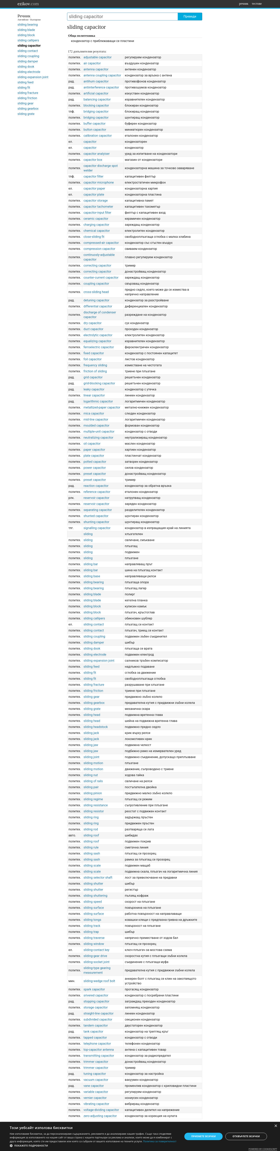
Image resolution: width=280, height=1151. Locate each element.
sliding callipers (28, 40)
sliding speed (92, 901)
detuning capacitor (96, 300)
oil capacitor (92, 443)
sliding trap (91, 932)
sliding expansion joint (33, 77)
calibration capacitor (97, 135)
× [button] (275, 1126)
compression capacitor (99, 249)
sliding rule (90, 847)
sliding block (26, 35)
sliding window (93, 944)
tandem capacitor (95, 1025)
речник (243, 3)
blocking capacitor (96, 105)
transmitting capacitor (98, 1055)
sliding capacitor (29, 45)
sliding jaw (90, 745)
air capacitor (92, 63)
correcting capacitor (97, 265)
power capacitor (94, 468)
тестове (257, 3)
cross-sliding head (95, 292)
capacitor (89, 141)
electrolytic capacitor (97, 335)
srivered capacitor (95, 995)
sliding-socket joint (96, 962)
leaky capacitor (93, 389)
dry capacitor (92, 323)
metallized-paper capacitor (101, 407)
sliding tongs (92, 920)
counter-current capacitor (100, 277)
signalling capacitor (96, 528)
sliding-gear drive (95, 956)
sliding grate (26, 114)
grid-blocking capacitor (99, 383)
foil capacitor (92, 359)
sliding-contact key (96, 950)
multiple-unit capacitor (98, 431)
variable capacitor (95, 1092)
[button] (94, 1145)
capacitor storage (95, 200)
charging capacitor (96, 225)
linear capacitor (94, 395)
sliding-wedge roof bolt (99, 981)
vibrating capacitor (96, 1104)
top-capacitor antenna (98, 1049)
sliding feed (25, 82)
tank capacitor (93, 1031)
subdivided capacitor (97, 1019)
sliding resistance (95, 805)
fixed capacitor (93, 353)
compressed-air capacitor (101, 243)
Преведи (190, 16)
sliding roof (91, 835)
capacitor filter (93, 176)
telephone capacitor (97, 1043)
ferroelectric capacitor (98, 347)
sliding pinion (92, 793)
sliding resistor (93, 811)
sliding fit (24, 87)
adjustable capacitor (97, 57)
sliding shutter (93, 883)
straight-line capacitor (98, 1013)
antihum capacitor (95, 81)
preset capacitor (94, 474)
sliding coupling (28, 56)
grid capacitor (92, 377)
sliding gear (25, 103)
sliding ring (91, 817)
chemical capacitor (96, 231)
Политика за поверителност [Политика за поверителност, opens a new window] (160, 1141)
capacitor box (92, 160)
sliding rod (90, 829)
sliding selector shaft (97, 877)
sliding (88, 534)
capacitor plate (93, 194)
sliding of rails (93, 781)
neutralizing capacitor (98, 437)
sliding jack (91, 733)
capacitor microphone (98, 182)
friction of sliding (95, 371)
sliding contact (28, 51)
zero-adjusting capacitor (100, 1116)
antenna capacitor (95, 69)
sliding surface (93, 908)
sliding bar (90, 564)
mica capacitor (93, 413)
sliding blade (26, 30)
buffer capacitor (94, 123)
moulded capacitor (96, 425)
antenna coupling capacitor (102, 75)
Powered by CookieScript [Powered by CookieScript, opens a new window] (262, 1149)
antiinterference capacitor (101, 87)
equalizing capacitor (97, 341)
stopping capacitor (96, 1001)
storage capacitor (95, 1007)
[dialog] (140, 1136)
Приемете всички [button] (203, 1136)
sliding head (91, 715)
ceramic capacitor (95, 218)
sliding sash (91, 853)
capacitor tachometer (98, 206)
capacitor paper (94, 188)
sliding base (91, 576)
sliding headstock (95, 727)
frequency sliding (95, 365)
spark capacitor (94, 989)
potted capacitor (94, 462)
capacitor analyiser (96, 154)
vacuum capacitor (95, 1080)
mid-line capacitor (95, 419)
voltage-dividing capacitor (101, 1110)
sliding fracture (28, 93)
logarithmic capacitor (98, 401)
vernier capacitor (95, 1098)
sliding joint (91, 757)
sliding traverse (93, 938)
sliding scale (92, 865)
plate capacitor (93, 455)
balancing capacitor (97, 99)
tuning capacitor (94, 1074)
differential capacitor (97, 306)
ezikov (28, 3)
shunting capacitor (96, 522)
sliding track (91, 926)
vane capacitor (93, 1086)
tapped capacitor (95, 1037)
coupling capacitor (96, 283)
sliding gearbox (28, 108)
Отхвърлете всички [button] (246, 1136)
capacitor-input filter (97, 212)
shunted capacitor (95, 516)
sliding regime (93, 799)
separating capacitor (97, 510)
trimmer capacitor (95, 1062)
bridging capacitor (95, 111)
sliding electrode (29, 72)
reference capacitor (96, 492)
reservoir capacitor (96, 498)
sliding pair (91, 787)
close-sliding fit (93, 237)
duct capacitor (93, 329)
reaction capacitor (95, 486)
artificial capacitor (95, 93)
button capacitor (94, 129)
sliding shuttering (95, 895)
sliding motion (93, 763)
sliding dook (26, 66)
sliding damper (28, 61)
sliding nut (90, 775)
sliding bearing (28, 24)
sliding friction (27, 98)
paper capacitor (94, 449)
